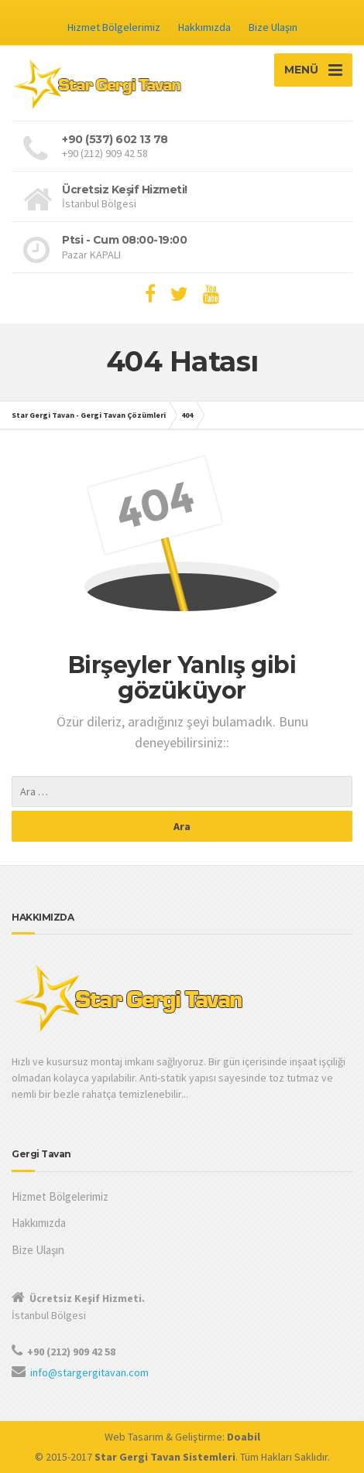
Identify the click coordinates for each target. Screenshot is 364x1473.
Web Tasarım (134, 1437)
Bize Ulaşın (273, 27)
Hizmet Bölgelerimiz (113, 27)
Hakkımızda (204, 27)
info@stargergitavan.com (89, 1372)
